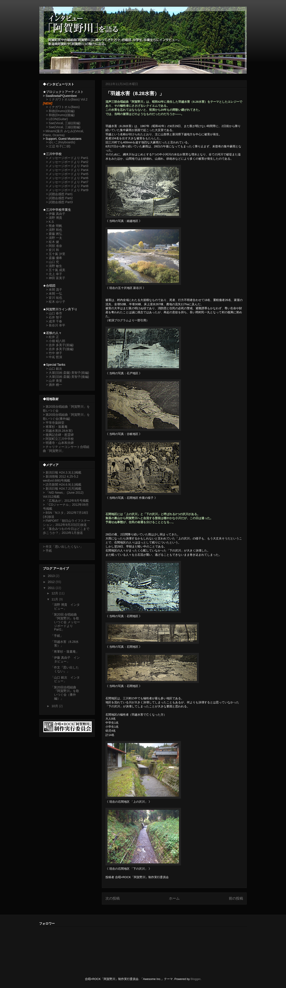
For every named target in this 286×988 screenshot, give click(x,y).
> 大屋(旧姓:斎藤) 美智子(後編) (67, 376)
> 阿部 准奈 (54, 246)
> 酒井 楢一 (54, 384)
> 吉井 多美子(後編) (60, 349)
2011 (52, 588)
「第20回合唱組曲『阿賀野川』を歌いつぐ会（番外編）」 (65, 692)
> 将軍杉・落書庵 (55, 426)
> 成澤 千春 (54, 321)
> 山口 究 (52, 262)
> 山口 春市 (54, 313)
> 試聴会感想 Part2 (59, 198)
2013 (52, 576)
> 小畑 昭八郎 (55, 341)
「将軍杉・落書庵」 (65, 651)
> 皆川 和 (52, 250)
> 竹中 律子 (54, 353)
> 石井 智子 (54, 317)
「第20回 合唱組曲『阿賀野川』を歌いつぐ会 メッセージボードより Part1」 (65, 622)
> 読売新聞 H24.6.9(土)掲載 (62, 484)
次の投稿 (112, 898)
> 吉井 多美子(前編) (60, 345)
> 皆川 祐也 (54, 297)
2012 (52, 582)
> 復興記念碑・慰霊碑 (58, 435)
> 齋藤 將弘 (54, 234)
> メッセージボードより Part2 (67, 162)
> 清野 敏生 (54, 266)
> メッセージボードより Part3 (67, 166)
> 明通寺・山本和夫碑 (58, 443)
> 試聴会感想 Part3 (59, 202)
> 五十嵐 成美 (55, 270)
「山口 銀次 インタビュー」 (65, 679)
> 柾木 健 (52, 242)
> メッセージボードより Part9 (67, 190)
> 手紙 (47, 550)
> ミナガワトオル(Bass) (63, 107)
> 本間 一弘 (54, 293)
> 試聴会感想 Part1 (59, 194)
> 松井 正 (52, 337)
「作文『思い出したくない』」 (65, 669)
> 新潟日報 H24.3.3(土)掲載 (62, 472)
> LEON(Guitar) (57, 119)
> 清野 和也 (54, 230)
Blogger (195, 979)
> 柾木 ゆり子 (55, 301)
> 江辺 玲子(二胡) (58, 146)
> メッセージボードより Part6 (67, 178)
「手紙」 (57, 635)
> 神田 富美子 (55, 278)
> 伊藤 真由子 (55, 213)
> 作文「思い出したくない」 (63, 546)
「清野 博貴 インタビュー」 (65, 606)
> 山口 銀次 (54, 368)
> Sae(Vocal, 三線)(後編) (63, 127)
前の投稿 (236, 898)
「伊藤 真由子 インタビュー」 (65, 659)
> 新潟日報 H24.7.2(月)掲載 (62, 488)
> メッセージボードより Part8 (67, 186)
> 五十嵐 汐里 (55, 254)
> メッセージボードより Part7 (67, 182)
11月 (55, 599)
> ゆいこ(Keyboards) (60, 142)
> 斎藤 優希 (54, 258)
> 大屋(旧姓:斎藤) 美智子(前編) (67, 372)
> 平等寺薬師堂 (53, 422)
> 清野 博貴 (54, 217)
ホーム (174, 898)
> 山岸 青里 (54, 380)
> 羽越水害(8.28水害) (58, 430)
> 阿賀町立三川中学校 (58, 439)
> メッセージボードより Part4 (67, 170)
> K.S (50, 222)
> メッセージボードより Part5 (67, 174)
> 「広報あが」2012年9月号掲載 (66, 500)
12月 (55, 593)
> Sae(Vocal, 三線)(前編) (63, 123)
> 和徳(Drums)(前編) (60, 111)
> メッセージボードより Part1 (67, 158)
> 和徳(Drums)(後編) (60, 115)
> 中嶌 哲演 (54, 357)
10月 (55, 706)
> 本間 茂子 (54, 289)
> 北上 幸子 (54, 274)
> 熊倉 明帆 (54, 226)
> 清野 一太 (54, 238)
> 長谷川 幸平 (55, 325)
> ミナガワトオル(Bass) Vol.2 (67, 99)
